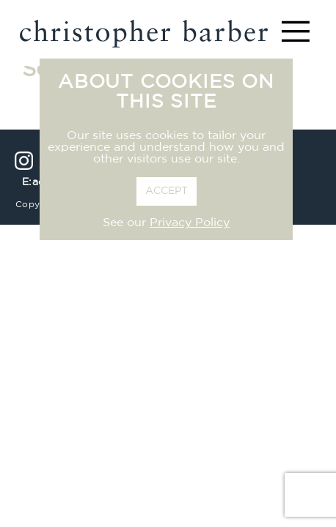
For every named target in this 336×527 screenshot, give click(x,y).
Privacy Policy (190, 223)
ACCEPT (166, 191)
